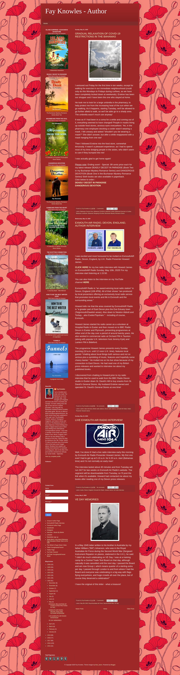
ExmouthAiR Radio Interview (56, 523)
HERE (86, 282)
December (52, 583)
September (52, 591)
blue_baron (98, 665)
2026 (49, 564)
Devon (86, 490)
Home (45, 23)
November (52, 585)
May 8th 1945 (84, 603)
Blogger (113, 665)
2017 (49, 640)
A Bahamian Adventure (57, 70)
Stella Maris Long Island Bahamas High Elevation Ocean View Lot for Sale (57, 541)
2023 (49, 572)
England (91, 490)
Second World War (108, 603)
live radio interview (119, 490)
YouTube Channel (52, 552)
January (51, 632)
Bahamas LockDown (81, 213)
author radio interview (86, 408)
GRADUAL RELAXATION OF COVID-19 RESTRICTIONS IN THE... (58, 605)
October (51, 588)
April (50, 624)
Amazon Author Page (53, 521)
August (51, 593)
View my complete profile (52, 456)
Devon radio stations (110, 408)
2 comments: (100, 208)
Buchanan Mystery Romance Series (115, 213)
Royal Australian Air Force (96, 603)
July (50, 596)
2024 (49, 570)
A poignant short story (56, 379)
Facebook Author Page (54, 525)
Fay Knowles (61, 389)
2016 (49, 643)
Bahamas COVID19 (99, 211)
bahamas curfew (109, 211)
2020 (49, 581)
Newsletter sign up (52, 537)
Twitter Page (51, 550)
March (51, 626)
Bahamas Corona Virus (86, 211)
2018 (49, 638)
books (82, 490)
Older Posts (130, 609)
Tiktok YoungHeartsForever (55, 547)
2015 (49, 646)
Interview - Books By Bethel (55, 532)
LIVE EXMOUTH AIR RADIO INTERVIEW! (99, 420)
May (50, 602)
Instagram (50, 530)
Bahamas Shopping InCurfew (96, 213)
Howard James (109, 490)
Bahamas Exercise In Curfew (123, 211)
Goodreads (50, 528)
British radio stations (98, 408)
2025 (49, 567)
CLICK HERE (81, 267)
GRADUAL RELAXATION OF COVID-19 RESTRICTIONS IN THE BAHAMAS (97, 35)
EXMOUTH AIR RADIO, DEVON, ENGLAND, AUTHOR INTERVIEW (56, 611)
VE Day (116, 603)
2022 (49, 575)
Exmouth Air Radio (122, 408)
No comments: (101, 406)
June (50, 599)
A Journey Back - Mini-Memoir (57, 290)
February (52, 629)
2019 (49, 635)
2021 (49, 578)
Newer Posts (79, 609)
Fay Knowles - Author (76, 11)
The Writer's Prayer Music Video (57, 545)
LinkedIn (49, 535)
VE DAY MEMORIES (87, 499)
